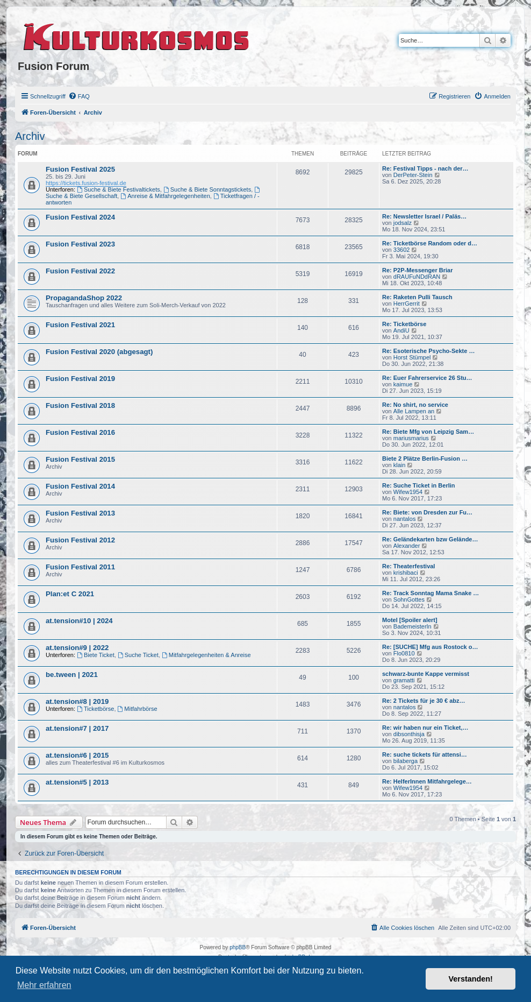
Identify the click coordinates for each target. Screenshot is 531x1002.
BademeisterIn (412, 626)
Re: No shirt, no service (415, 404)
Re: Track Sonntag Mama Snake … (430, 593)
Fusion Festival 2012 (80, 540)
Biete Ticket (95, 655)
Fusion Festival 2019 (80, 379)
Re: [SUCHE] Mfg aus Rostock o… (430, 647)
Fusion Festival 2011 (80, 567)
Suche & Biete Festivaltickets (118, 189)
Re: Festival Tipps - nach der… (425, 168)
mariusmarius (411, 438)
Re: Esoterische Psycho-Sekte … (428, 351)
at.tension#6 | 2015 (77, 755)
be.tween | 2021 (72, 675)
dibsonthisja (409, 734)
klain (399, 465)
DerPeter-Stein (413, 175)
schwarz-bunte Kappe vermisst (425, 674)
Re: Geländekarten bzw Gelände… (430, 539)
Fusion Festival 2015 (80, 459)
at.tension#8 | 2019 (77, 701)
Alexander (406, 545)
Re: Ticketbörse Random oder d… (429, 243)
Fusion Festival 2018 (80, 405)
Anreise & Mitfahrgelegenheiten (165, 196)
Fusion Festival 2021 (80, 325)
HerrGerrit (406, 303)
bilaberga (405, 761)
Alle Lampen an (413, 411)
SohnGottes (409, 599)
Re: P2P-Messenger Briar (417, 270)
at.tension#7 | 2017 (77, 728)
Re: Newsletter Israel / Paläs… (424, 216)
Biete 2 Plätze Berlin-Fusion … (425, 458)
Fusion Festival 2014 (80, 486)
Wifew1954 (407, 492)
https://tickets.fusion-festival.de (86, 183)
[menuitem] (79, 96)
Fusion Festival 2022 (80, 271)
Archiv (30, 136)
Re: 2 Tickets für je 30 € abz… (423, 700)
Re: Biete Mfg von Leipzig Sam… (428, 431)
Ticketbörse (95, 708)
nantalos (404, 519)
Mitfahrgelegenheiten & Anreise (206, 655)
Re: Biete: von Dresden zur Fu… (427, 512)
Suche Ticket (138, 655)
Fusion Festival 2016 (80, 432)
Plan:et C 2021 (70, 594)
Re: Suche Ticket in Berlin (418, 485)
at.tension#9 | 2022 (77, 648)
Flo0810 (404, 653)
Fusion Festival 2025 (80, 169)
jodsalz (402, 223)
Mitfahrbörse (137, 708)
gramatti (404, 680)
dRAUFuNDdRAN (416, 276)
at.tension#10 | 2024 (79, 621)
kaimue (402, 384)
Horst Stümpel (412, 357)
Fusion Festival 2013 (80, 513)
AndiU (401, 330)
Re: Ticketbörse (404, 324)
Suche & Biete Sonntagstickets (207, 189)
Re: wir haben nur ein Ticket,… (425, 727)
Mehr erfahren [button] (44, 985)
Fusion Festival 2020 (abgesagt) (99, 352)
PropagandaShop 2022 (84, 298)
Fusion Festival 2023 (80, 244)
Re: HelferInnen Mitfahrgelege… (427, 781)
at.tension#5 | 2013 (77, 782)
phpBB (237, 947)
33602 (401, 249)
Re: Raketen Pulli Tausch (417, 297)
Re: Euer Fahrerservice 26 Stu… (427, 378)
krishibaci (405, 572)
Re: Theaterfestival (408, 566)
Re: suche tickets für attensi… (424, 754)
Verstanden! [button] (471, 979)
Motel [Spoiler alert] (409, 620)
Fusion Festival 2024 (80, 217)
